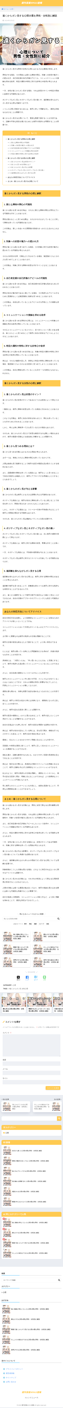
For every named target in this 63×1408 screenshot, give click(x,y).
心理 (14, 985)
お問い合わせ (11, 1382)
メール (5, 1069)
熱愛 (35, 924)
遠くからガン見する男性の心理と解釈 (21, 139)
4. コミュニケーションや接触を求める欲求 (24, 151)
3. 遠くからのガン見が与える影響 (21, 167)
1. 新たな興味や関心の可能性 (19, 142)
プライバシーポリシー (14, 1370)
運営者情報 (10, 1374)
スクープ (41, 924)
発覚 (47, 924)
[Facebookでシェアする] (27, 978)
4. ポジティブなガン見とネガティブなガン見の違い (27, 170)
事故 (30, 924)
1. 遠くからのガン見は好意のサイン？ (23, 161)
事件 (25, 924)
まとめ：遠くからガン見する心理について (23, 181)
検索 (59, 919)
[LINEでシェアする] (44, 978)
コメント (7, 1033)
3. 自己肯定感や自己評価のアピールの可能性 (25, 148)
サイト (5, 1079)
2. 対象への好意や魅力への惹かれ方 (22, 145)
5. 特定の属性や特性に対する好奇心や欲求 (24, 154)
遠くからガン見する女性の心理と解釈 (21, 158)
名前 (4, 1060)
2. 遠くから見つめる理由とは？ (20, 164)
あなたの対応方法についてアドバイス (21, 177)
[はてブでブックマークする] (36, 978)
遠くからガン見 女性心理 (19, 989)
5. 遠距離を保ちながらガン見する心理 (23, 173)
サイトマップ (11, 1378)
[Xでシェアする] (18, 978)
